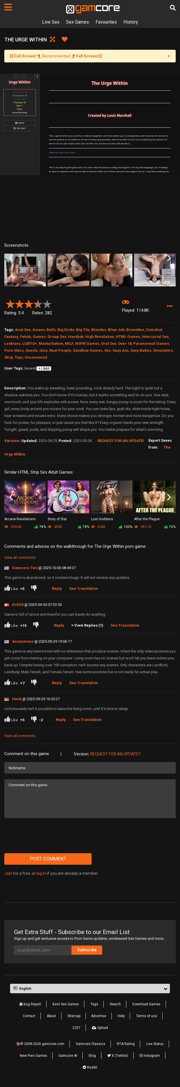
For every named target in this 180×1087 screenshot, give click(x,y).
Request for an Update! (121, 441)
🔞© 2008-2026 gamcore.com (40, 1044)
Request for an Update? (115, 754)
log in (41, 873)
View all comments (20, 557)
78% (40, 527)
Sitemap (73, 1016)
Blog (92, 1056)
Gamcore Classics (90, 1044)
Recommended (56, 56)
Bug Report (30, 1004)
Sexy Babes (140, 350)
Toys (19, 357)
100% (125, 527)
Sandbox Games (87, 350)
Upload (100, 1028)
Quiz (43, 350)
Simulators (163, 350)
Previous (11, 258)
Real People (60, 350)
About (51, 1016)
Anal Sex (23, 330)
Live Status (155, 1044)
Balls (51, 330)
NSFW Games (87, 343)
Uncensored (36, 357)
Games (39, 336)
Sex (107, 350)
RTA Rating (126, 1044)
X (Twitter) (117, 1056)
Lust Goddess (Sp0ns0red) (102, 519)
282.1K (142, 527)
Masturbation (51, 343)
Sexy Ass (121, 350)
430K (55, 527)
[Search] (173, 8)
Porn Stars (14, 350)
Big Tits (83, 330)
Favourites (106, 22)
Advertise (98, 1016)
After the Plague (147, 519)
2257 (76, 1028)
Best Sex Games (66, 1004)
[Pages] (8, 7)
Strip (8, 357)
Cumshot (154, 330)
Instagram (150, 1056)
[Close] (168, 56)
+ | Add (43, 369)
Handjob (76, 336)
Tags (94, 1004)
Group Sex (56, 336)
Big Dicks (65, 330)
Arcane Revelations (20, 519)
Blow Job (116, 330)
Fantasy (11, 336)
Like (14, 588)
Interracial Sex (155, 336)
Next (169, 258)
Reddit (90, 1067)
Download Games (146, 1004)
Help (121, 1016)
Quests (31, 350)
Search (115, 1004)
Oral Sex (108, 343)
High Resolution (99, 336)
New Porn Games (33, 1056)
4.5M (98, 527)
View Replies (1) (88, 625)
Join (8, 873)
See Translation (83, 588)
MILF (69, 343)
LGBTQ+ (29, 343)
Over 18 (124, 343)
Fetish (25, 336)
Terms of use (146, 1016)
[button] (169, 306)
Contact (29, 1016)
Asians (38, 330)
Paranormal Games (151, 343)
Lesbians (12, 343)
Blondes (98, 330)
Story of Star (57, 519)
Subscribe (86, 950)
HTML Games (128, 336)
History (130, 22)
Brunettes (135, 330)
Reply (57, 588)
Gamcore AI (68, 1056)
